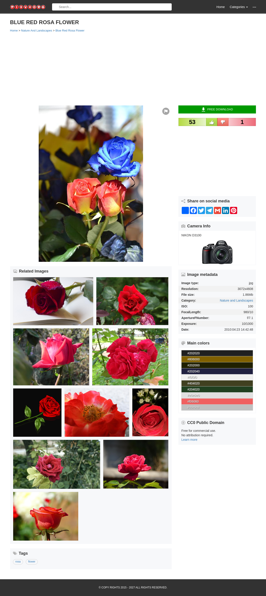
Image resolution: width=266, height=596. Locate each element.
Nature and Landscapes (236, 300)
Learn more (189, 439)
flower (31, 561)
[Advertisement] (133, 68)
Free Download (217, 109)
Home (220, 7)
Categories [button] (239, 7)
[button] (254, 7)
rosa (18, 561)
